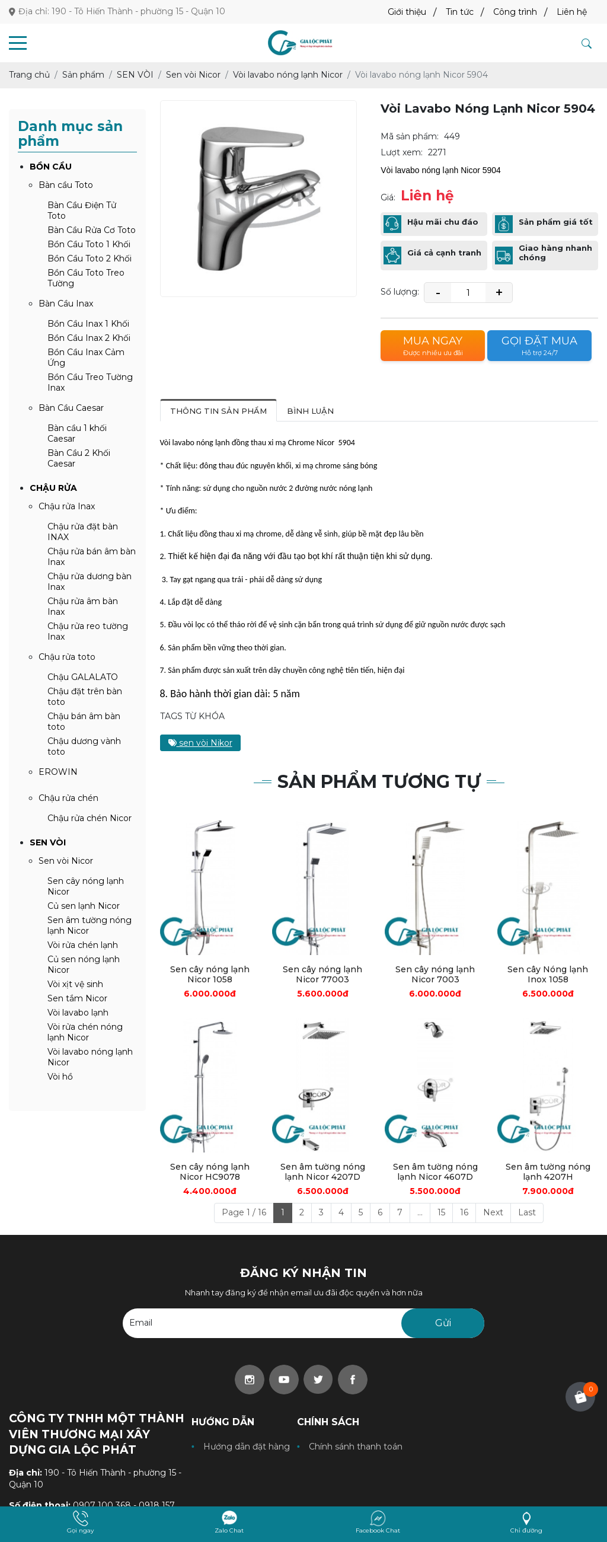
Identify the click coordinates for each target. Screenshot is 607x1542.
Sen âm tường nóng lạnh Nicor (89, 925)
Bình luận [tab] (310, 411)
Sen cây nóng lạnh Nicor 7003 (435, 975)
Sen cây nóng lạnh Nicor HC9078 (210, 1172)
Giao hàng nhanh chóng (555, 253)
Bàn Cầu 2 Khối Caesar (78, 458)
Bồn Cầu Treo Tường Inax (90, 382)
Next (493, 1212)
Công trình (515, 12)
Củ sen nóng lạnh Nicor (83, 964)
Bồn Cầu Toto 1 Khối (88, 244)
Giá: (388, 197)
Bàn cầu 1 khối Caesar (77, 433)
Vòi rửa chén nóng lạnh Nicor (85, 1032)
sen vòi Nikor (200, 743)
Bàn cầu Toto (66, 185)
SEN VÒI (48, 842)
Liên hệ (572, 12)
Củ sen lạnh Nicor (83, 906)
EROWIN (58, 772)
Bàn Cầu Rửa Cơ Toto (91, 230)
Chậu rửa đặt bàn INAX (82, 531)
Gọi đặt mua (539, 346)
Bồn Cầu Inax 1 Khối (88, 323)
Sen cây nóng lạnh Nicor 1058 (210, 975)
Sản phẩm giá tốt (556, 222)
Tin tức (460, 12)
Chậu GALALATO (82, 677)
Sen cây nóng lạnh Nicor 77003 (322, 975)
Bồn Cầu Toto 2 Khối (89, 258)
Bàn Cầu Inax (66, 303)
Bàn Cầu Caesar (71, 408)
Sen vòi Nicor (66, 860)
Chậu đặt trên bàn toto (84, 696)
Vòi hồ (60, 1076)
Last (527, 1212)
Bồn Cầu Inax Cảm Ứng (85, 357)
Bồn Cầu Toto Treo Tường (85, 278)
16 (464, 1212)
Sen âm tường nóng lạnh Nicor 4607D (435, 1172)
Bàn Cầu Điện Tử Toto (81, 210)
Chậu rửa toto (67, 657)
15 (441, 1212)
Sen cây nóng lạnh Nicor (85, 886)
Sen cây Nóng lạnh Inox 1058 (547, 975)
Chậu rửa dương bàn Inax (89, 581)
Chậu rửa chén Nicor (89, 818)
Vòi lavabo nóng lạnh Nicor (90, 1057)
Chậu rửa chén (68, 798)
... (420, 1212)
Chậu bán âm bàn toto (83, 721)
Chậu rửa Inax (67, 506)
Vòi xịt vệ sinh (75, 984)
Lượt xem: (402, 152)
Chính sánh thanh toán (355, 1446)
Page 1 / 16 (244, 1212)
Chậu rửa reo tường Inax (87, 631)
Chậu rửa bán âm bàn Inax (91, 556)
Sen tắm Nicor (77, 998)
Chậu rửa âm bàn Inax (82, 606)
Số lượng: (400, 291)
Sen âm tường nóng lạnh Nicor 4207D (322, 1172)
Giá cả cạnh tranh (444, 252)
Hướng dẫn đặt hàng (246, 1446)
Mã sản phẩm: (410, 136)
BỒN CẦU (51, 166)
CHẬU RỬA (53, 488)
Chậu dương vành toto (84, 746)
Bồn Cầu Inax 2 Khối (88, 338)
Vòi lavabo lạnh (77, 1012)
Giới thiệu (407, 12)
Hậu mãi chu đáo (442, 222)
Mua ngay (433, 346)
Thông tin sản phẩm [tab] (218, 411)
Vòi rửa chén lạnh (82, 945)
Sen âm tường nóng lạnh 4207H (548, 1172)
